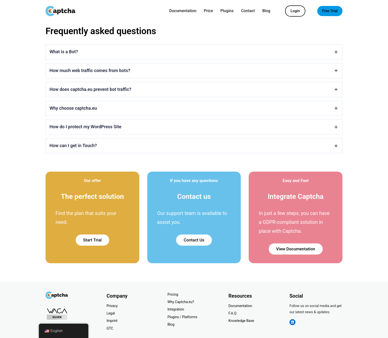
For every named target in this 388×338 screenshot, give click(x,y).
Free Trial (330, 11)
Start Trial (92, 239)
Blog (171, 324)
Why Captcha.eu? (181, 302)
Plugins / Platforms (182, 317)
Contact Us (194, 239)
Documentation (240, 306)
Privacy (112, 306)
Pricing (173, 294)
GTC (109, 328)
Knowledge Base (241, 321)
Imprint (111, 321)
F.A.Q (232, 313)
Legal (110, 313)
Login (295, 11)
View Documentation (295, 248)
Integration (176, 309)
